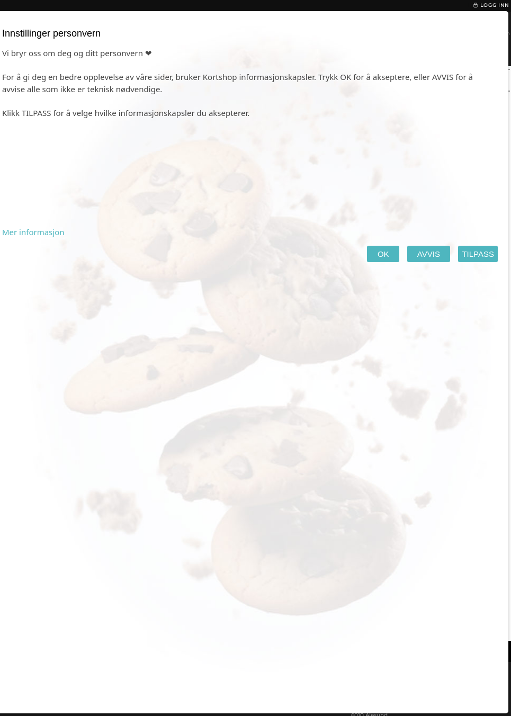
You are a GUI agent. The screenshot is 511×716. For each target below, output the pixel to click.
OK (383, 253)
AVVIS (428, 253)
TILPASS (478, 253)
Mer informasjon (33, 232)
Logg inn (490, 5)
